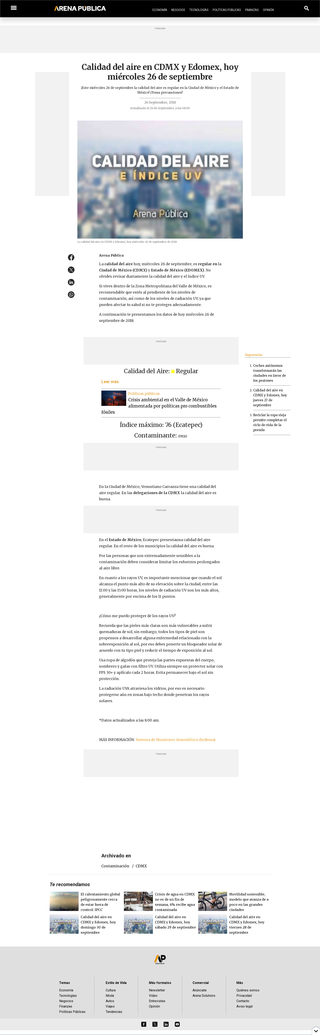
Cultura (111, 990)
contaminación (115, 866)
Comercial (201, 983)
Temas (64, 983)
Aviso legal (244, 1006)
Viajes (110, 1006)
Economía (159, 10)
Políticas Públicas (227, 10)
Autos (110, 1001)
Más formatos (160, 983)
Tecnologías (199, 10)
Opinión (268, 10)
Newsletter (157, 990)
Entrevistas (157, 1001)
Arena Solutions (204, 996)
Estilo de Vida (116, 983)
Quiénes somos (247, 990)
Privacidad (244, 996)
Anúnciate (200, 990)
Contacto (242, 1001)
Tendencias (114, 1012)
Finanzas (252, 10)
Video (153, 996)
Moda (110, 996)
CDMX (141, 866)
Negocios (178, 10)
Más (239, 983)
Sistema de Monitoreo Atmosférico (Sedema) (176, 739)
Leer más (110, 381)
